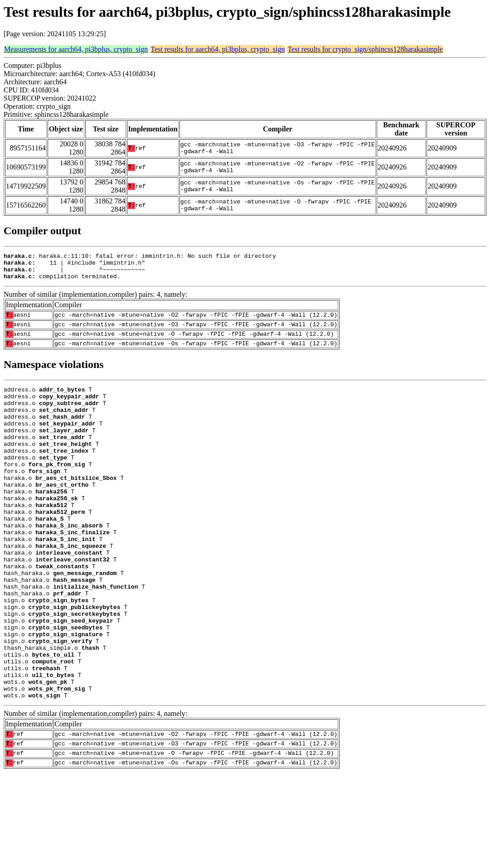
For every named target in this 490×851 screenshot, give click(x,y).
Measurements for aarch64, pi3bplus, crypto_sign (76, 49)
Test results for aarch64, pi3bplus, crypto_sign (217, 49)
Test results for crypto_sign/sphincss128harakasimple (364, 49)
